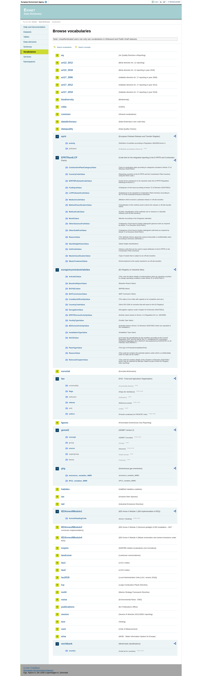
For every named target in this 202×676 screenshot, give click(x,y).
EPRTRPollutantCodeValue (80, 181)
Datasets (27, 32)
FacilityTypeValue (76, 320)
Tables (26, 37)
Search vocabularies (64, 47)
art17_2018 (67, 92)
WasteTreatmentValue (78, 261)
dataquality (67, 129)
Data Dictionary (44, 22)
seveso (65, 614)
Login (156, 2)
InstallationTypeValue (78, 332)
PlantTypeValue (75, 348)
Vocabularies (29, 52)
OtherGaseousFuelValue (79, 224)
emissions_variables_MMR (80, 475)
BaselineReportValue (78, 283)
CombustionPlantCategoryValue (82, 167)
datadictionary (68, 121)
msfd (63, 592)
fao (63, 379)
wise (63, 636)
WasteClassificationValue (79, 256)
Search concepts (84, 47)
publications (67, 607)
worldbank (66, 644)
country (72, 651)
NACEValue (74, 338)
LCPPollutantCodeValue (79, 193)
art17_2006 (67, 77)
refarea (72, 402)
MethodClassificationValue (80, 205)
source (72, 448)
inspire (64, 548)
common (66, 114)
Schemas (27, 47)
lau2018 (65, 577)
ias (62, 496)
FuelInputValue (75, 188)
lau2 (63, 570)
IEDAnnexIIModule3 (71, 527)
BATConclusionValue (78, 294)
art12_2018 (67, 70)
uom (63, 629)
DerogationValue (76, 310)
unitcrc (72, 414)
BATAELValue (74, 289)
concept (72, 437)
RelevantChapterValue (78, 360)
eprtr (63, 136)
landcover (66, 555)
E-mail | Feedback (31, 668)
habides (65, 489)
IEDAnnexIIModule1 (71, 511)
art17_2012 (67, 85)
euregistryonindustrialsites (75, 270)
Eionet (34, 22)
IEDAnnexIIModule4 (71, 537)
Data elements (29, 42)
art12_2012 (67, 62)
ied (62, 504)
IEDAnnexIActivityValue (79, 326)
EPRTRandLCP (69, 157)
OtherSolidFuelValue (77, 230)
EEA (35, 2)
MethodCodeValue (76, 212)
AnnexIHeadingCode (77, 518)
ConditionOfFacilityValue (79, 299)
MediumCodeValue (77, 200)
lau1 (63, 563)
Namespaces (29, 62)
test (63, 622)
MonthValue (74, 218)
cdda (63, 107)
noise (64, 599)
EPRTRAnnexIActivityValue (80, 315)
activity (72, 143)
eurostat (65, 371)
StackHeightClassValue (79, 244)
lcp (62, 585)
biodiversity (67, 99)
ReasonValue (74, 237)
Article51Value (75, 277)
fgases (64, 422)
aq (62, 55)
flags (71, 391)
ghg (63, 468)
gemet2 (65, 430)
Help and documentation (34, 27)
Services (27, 57)
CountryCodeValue (77, 174)
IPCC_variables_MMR (78, 481)
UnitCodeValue (75, 249)
